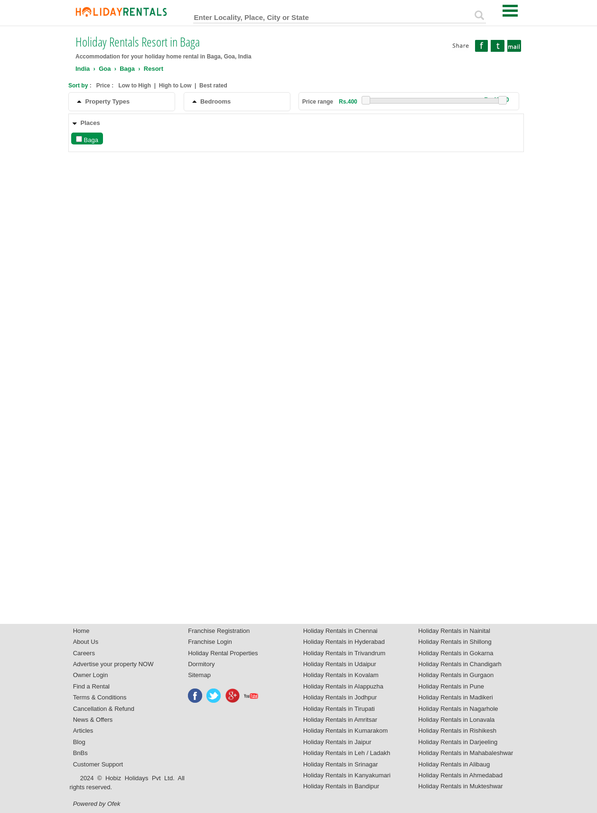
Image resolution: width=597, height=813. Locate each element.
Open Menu (510, 10)
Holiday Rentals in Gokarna (455, 653)
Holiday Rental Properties (223, 653)
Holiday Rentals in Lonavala (456, 719)
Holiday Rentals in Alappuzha (343, 686)
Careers (84, 653)
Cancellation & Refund (103, 708)
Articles (83, 730)
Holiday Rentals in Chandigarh (460, 664)
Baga (127, 68)
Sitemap (199, 675)
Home (81, 630)
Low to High (134, 85)
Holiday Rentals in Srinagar (340, 764)
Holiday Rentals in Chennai (340, 630)
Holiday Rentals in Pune (451, 686)
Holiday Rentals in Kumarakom (345, 730)
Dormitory (201, 664)
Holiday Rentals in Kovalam (341, 675)
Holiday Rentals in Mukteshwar (460, 786)
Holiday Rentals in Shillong (455, 641)
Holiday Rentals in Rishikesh (457, 730)
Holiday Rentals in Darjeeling (457, 742)
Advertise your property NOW (113, 664)
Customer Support (98, 764)
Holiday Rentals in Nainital (454, 630)
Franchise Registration (219, 630)
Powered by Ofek (97, 803)
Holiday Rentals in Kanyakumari (347, 775)
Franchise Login (210, 641)
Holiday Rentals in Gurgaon (456, 675)
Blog (79, 742)
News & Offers (93, 719)
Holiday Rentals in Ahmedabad (460, 775)
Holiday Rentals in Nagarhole (458, 708)
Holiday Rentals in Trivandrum (344, 653)
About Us (85, 641)
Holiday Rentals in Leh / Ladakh (347, 752)
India (82, 68)
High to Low (175, 85)
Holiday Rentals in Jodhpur (340, 697)
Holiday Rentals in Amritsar (340, 719)
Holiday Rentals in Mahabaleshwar (465, 752)
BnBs (80, 752)
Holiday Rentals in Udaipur (339, 664)
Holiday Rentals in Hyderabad (344, 641)
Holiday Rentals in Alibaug (454, 764)
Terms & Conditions (100, 697)
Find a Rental (91, 686)
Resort (153, 68)
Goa (105, 68)
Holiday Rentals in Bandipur (341, 786)
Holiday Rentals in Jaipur (337, 742)
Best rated (213, 85)
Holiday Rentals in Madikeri (455, 697)
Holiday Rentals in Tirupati (339, 708)
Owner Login (90, 675)
